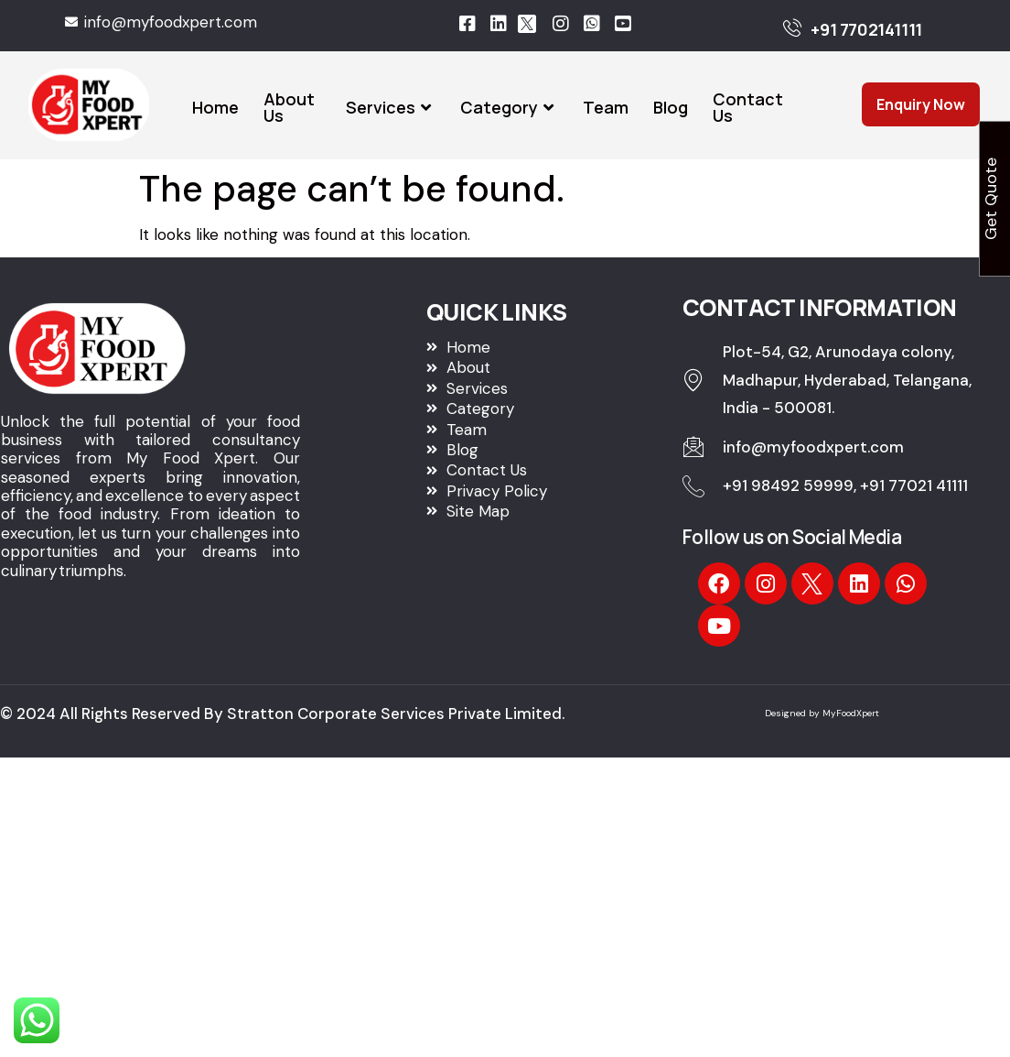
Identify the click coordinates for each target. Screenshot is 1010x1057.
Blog (670, 107)
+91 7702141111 (866, 29)
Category (509, 107)
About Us (289, 107)
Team (606, 107)
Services (390, 107)
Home (215, 107)
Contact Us (748, 107)
